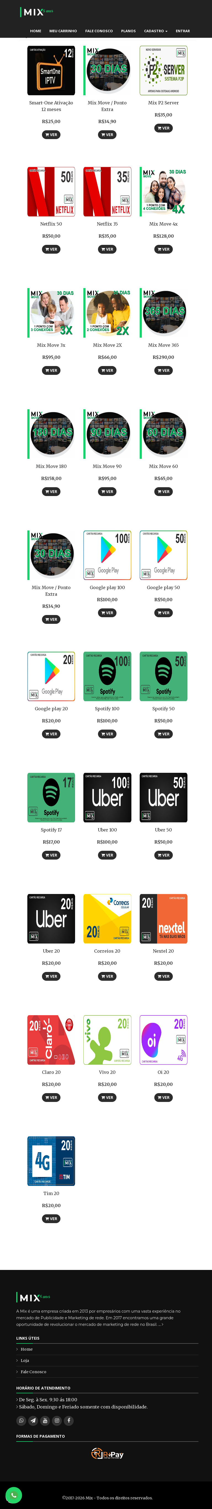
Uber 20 (51, 951)
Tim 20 (51, 1193)
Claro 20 (51, 1072)
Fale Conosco (99, 30)
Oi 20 (163, 1072)
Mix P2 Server (163, 102)
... (160, 1324)
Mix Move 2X (107, 345)
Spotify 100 (107, 708)
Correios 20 (107, 951)
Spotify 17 (51, 830)
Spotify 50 (163, 708)
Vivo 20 (107, 1072)
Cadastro (156, 30)
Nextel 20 (163, 951)
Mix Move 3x (51, 345)
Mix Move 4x (163, 224)
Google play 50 (163, 587)
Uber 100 (107, 830)
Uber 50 (163, 830)
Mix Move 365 (163, 345)
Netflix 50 (51, 224)
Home (35, 30)
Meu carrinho (63, 30)
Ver (51, 134)
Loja (25, 1360)
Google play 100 (107, 587)
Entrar (183, 30)
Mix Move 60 (163, 466)
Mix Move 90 (107, 466)
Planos (128, 30)
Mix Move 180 (51, 466)
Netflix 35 (107, 224)
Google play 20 (51, 708)
